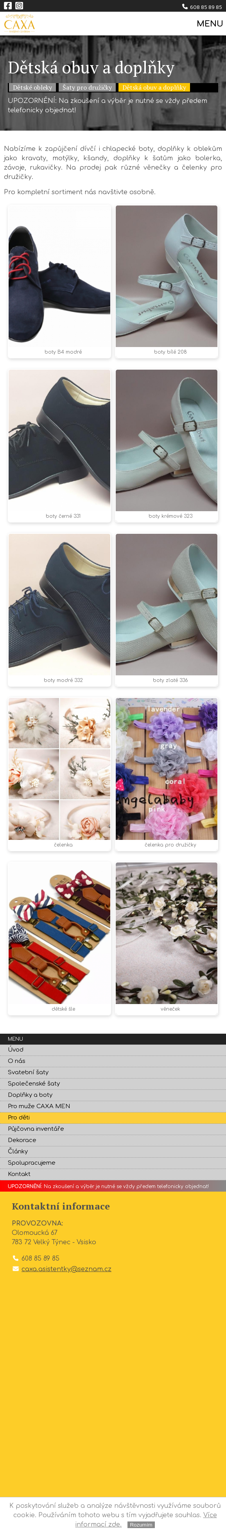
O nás (16, 1061)
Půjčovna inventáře (36, 1129)
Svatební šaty (28, 1072)
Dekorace (22, 1140)
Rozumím (141, 1525)
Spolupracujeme (32, 1163)
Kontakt (19, 1174)
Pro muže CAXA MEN (39, 1106)
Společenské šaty (34, 1083)
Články (18, 1151)
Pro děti (19, 1117)
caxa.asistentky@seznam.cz (66, 1269)
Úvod (15, 1050)
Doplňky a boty (30, 1095)
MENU (209, 23)
